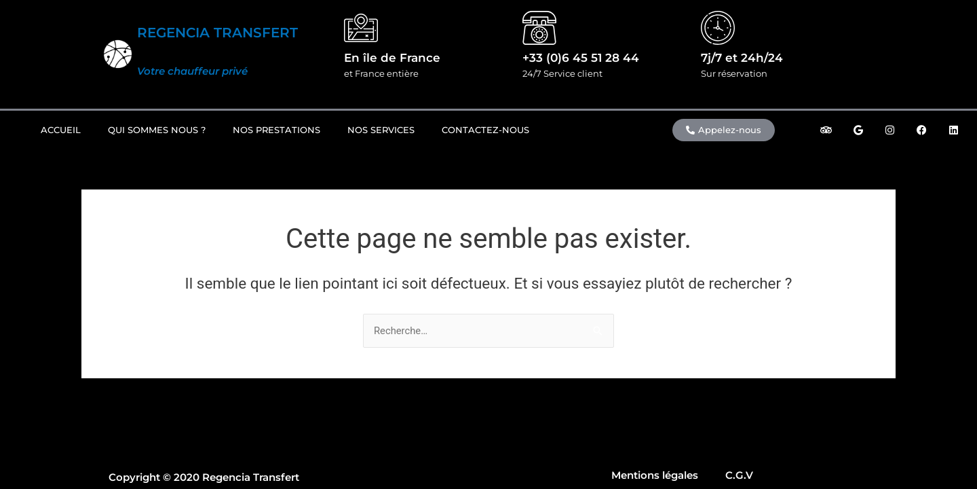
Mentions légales (654, 475)
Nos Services (381, 129)
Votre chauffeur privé (192, 71)
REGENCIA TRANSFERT (217, 32)
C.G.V (739, 475)
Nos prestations (276, 129)
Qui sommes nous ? (157, 129)
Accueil (61, 129)
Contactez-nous (485, 129)
